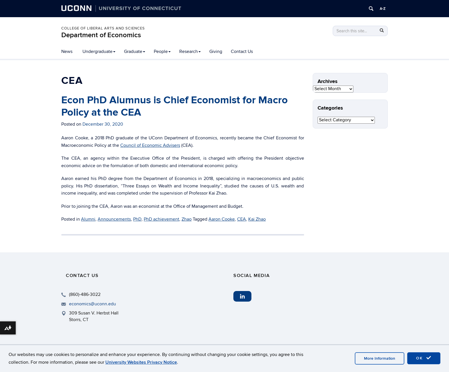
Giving (215, 51)
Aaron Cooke (221, 219)
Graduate (134, 51)
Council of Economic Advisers (150, 145)
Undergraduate (98, 51)
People (162, 51)
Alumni (88, 219)
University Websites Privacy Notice (141, 362)
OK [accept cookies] (424, 358)
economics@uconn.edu (92, 304)
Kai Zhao (257, 219)
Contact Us (242, 51)
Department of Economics (101, 35)
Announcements (114, 219)
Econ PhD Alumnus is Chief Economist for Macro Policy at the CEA (174, 106)
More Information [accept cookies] (379, 358)
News (66, 51)
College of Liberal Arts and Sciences (103, 28)
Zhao (187, 219)
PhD (137, 219)
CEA (241, 219)
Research (190, 51)
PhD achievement (161, 219)
